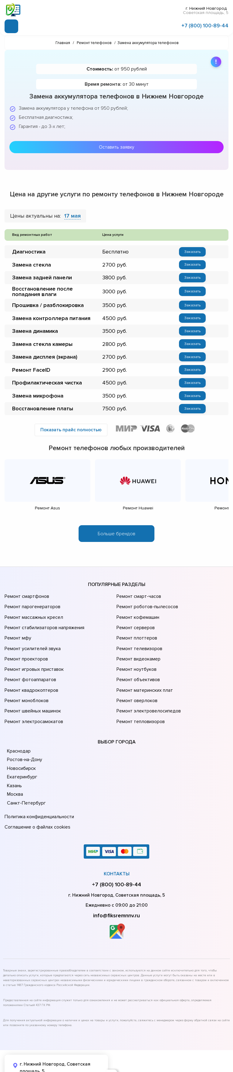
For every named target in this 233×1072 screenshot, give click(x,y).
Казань (14, 762)
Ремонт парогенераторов (32, 605)
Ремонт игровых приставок (33, 657)
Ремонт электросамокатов (32, 699)
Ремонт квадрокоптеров (30, 674)
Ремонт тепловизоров (139, 699)
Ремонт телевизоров (138, 640)
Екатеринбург (21, 754)
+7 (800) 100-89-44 (204, 25)
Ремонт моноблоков (26, 682)
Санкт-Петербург (25, 780)
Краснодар (18, 728)
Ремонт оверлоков (136, 682)
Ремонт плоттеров (135, 631)
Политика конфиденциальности (38, 792)
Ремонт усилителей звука (31, 640)
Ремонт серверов (135, 623)
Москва (15, 771)
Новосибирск (21, 745)
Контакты (117, 847)
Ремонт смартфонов (26, 597)
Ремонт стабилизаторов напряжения (44, 623)
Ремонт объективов (137, 665)
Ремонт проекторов (25, 648)
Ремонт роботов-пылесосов (146, 605)
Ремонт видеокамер (137, 648)
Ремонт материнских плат (143, 674)
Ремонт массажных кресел (33, 614)
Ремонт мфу (17, 631)
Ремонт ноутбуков (135, 657)
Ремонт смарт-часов (138, 597)
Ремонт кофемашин (137, 614)
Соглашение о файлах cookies (36, 801)
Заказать (192, 250)
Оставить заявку (116, 146)
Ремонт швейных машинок (32, 691)
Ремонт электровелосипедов (147, 691)
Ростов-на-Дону (24, 736)
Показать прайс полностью (71, 431)
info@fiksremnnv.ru (116, 888)
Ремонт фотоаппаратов (30, 665)
